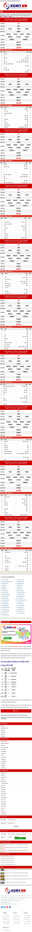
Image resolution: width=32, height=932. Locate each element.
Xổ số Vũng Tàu (5, 603)
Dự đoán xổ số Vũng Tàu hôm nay (8, 848)
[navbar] (1, 11)
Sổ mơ (1, 857)
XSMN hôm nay (20, 583)
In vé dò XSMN (5, 592)
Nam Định (3, 724)
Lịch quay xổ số (20, 579)
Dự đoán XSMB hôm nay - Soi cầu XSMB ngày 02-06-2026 (16, 834)
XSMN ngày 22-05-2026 (21, 75)
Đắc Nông (3, 749)
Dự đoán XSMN (20, 594)
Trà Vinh (3, 789)
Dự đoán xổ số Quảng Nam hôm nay (8, 855)
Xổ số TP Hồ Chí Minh (22, 600)
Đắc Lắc (3, 731)
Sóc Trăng (3, 779)
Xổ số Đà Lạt (4, 613)
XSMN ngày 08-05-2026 (21, 186)
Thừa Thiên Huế (4, 737)
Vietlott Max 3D (6, 924)
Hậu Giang (3, 796)
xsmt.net (18, 930)
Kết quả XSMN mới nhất (7, 581)
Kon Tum (3, 753)
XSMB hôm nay (6, 910)
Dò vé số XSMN (20, 590)
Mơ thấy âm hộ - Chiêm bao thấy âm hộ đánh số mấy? (15, 872)
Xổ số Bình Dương (6, 607)
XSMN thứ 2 (4, 585)
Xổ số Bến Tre (20, 601)
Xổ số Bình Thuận (21, 596)
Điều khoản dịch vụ (14, 894)
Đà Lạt (2, 800)
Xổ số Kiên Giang (20, 613)
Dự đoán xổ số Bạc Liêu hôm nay (7, 850)
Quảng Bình (3, 741)
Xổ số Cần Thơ (20, 603)
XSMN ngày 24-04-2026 (21, 297)
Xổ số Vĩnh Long (12, 20)
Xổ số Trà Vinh (20, 607)
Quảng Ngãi (3, 751)
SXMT (7, 16)
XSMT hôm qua (17, 908)
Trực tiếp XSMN (5, 579)
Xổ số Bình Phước (21, 609)
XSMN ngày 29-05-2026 (21, 20)
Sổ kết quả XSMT (17, 912)
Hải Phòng (3, 722)
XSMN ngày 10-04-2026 (21, 408)
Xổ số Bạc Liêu (5, 601)
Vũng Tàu (3, 767)
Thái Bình (3, 726)
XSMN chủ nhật (5, 590)
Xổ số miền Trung (4, 729)
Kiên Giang (3, 802)
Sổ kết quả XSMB (6, 912)
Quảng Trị (3, 743)
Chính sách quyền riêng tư (5, 894)
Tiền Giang (3, 804)
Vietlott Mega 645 (6, 920)
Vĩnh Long (3, 792)
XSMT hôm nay (16, 910)
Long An (3, 798)
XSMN (12, 16)
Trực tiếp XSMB (6, 906)
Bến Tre (2, 765)
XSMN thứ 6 (4, 589)
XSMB (3, 16)
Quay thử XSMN (20, 581)
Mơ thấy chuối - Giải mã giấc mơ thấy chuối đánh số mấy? (16, 866)
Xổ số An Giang (5, 596)
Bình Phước (3, 794)
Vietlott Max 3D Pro (6, 926)
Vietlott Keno (5, 928)
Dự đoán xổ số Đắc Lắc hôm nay (7, 852)
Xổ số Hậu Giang (5, 611)
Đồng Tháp (3, 771)
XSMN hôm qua (5, 583)
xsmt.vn (10, 930)
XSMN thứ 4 (4, 587)
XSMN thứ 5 (19, 587)
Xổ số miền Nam (4, 760)
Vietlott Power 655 (6, 922)
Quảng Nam (3, 733)
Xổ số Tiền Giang (5, 614)
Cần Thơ (3, 775)
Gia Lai (2, 745)
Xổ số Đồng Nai (5, 605)
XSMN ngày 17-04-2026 (21, 352)
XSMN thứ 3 (19, 585)
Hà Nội (2, 716)
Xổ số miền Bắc (4, 713)
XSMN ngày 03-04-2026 (21, 463)
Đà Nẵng (3, 756)
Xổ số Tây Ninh (5, 598)
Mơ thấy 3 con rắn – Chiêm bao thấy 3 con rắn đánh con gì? (16, 863)
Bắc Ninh (3, 720)
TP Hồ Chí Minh (4, 773)
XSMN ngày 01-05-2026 (21, 242)
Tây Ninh (3, 785)
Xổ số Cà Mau (20, 598)
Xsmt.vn (11, 891)
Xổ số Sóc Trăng (20, 605)
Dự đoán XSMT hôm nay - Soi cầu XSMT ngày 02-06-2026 (16, 840)
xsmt (4, 930)
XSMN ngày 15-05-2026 (21, 131)
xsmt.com (7, 930)
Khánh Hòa (3, 758)
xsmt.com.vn (14, 930)
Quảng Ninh (3, 718)
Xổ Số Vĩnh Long (16, 646)
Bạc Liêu (3, 763)
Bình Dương (3, 787)
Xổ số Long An (20, 611)
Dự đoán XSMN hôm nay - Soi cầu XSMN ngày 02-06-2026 (16, 837)
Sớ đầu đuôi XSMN (6, 594)
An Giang (3, 781)
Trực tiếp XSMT (17, 906)
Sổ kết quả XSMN (21, 592)
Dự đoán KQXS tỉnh (5, 844)
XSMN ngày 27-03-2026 (21, 518)
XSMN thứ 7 (19, 589)
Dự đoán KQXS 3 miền (5, 832)
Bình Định (3, 739)
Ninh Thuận (3, 747)
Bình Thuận (3, 783)
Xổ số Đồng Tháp (5, 600)
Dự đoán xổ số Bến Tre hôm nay (7, 846)
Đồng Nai (3, 777)
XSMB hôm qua (6, 908)
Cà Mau (2, 769)
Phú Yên (3, 735)
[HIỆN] (9, 622)
